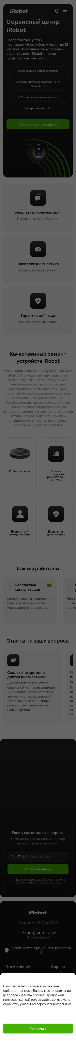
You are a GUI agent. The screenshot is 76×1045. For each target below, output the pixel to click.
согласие (59, 999)
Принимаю (38, 1028)
